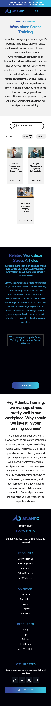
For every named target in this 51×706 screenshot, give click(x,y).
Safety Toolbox (25, 648)
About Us (25, 594)
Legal (25, 604)
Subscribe (25, 690)
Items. (9, 136)
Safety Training (25, 559)
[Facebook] (22, 680)
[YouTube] (36, 680)
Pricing (25, 639)
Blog (25, 629)
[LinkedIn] (15, 680)
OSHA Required (25, 573)
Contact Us (25, 599)
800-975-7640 (25, 530)
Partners (25, 613)
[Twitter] (29, 680)
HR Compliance (25, 563)
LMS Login (25, 644)
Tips (25, 634)
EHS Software (25, 578)
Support (25, 608)
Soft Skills (25, 568)
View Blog (25, 385)
